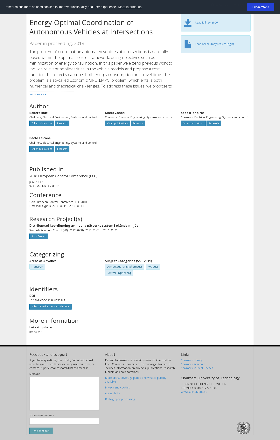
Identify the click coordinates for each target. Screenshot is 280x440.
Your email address (41, 415)
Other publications (42, 123)
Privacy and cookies (117, 387)
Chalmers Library (191, 360)
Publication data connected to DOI (50, 306)
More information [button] (130, 7)
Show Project (39, 236)
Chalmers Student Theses (197, 368)
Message (34, 374)
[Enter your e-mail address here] (64, 421)
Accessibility (112, 393)
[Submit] (41, 431)
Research (62, 123)
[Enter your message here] (64, 393)
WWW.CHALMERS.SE (194, 392)
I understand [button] (260, 7)
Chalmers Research (193, 364)
